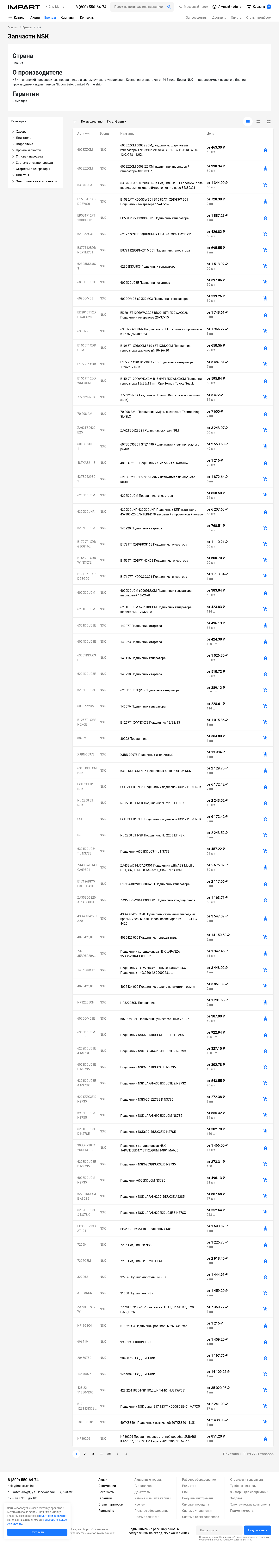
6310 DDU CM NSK (87, 770)
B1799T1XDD (86, 364)
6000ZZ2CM (86, 706)
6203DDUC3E (86, 690)
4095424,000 (86, 986)
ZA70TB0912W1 (86, 1309)
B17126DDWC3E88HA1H (86, 884)
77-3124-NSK (86, 397)
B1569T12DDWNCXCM (86, 381)
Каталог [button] (17, 17)
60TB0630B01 (86, 446)
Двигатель (142, 1492)
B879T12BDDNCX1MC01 (86, 250)
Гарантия (105, 1498)
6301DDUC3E (86, 625)
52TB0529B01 (86, 479)
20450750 (84, 1358)
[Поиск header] (142, 7)
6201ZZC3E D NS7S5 (86, 1099)
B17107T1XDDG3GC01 (86, 576)
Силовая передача (195, 1504)
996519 (82, 1342)
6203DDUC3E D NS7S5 (86, 1164)
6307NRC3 (84, 185)
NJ (79, 835)
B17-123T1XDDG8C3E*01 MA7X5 (86, 1406)
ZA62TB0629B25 (86, 430)
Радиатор (189, 1486)
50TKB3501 (85, 1422)
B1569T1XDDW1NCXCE (86, 560)
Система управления (197, 1511)
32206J (82, 1277)
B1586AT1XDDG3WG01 (86, 201)
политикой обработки (53, 1515)
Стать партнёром (258, 17)
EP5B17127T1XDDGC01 (86, 218)
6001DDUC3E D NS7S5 (86, 1067)
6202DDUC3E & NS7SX (86, 1051)
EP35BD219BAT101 (86, 1228)
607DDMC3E (86, 1018)
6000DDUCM (86, 592)
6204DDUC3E (86, 674)
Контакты (87, 17)
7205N (81, 1244)
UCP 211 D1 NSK (85, 786)
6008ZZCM (85, 168)
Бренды (50, 17)
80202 (81, 738)
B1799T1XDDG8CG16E (86, 544)
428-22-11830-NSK (85, 1390)
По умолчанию (91, 121)
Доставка (219, 17)
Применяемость (242, 1511)
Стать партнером (110, 1504)
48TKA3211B (86, 463)
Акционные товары (148, 1479)
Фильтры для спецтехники (249, 1492)
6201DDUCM (86, 609)
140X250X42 (86, 970)
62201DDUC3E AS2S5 (86, 1196)
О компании (107, 1486)
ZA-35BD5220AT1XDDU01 (86, 953)
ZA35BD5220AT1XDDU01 (86, 900)
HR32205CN (85, 1002)
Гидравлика (143, 1486)
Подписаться (257, 1530)
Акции (35, 17)
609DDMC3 (85, 298)
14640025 (84, 1374)
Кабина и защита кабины (152, 1498)
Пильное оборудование (151, 1511)
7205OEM (84, 1261)
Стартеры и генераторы (247, 1479)
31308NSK (84, 1293)
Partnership (106, 1511)
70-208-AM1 (85, 414)
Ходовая (236, 1498)
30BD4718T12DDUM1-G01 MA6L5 (86, 1148)
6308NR (82, 331)
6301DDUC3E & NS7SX (86, 1083)
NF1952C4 (84, 1325)
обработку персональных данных (232, 1539)
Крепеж (139, 1504)
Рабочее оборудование (199, 1479)
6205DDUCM (86, 495)
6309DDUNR (86, 511)
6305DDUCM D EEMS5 (87, 1034)
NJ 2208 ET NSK (85, 803)
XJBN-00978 (86, 754)
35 (109, 1454)
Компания (68, 17)
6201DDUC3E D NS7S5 (86, 1131)
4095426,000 (86, 937)
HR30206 (83, 1438)
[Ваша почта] (219, 1530)
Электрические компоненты (250, 1504)
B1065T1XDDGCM (86, 348)
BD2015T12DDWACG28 (86, 315)
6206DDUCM (86, 528)
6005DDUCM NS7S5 (86, 1180)
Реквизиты (106, 1492)
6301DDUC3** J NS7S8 (86, 851)
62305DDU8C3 (86, 266)
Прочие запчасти (146, 1517)
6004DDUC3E (86, 641)
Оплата (236, 17)
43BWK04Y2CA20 (86, 918)
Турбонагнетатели (243, 1486)
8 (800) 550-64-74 (23, 1479)
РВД (185, 1492)
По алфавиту (116, 121)
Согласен (37, 1532)
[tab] (248, 121)
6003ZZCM (85, 149)
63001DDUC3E (86, 658)
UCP (80, 819)
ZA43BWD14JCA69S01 (87, 867)
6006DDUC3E (86, 282)
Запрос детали (197, 17)
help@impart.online (21, 1486)
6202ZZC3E (85, 234)
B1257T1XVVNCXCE (86, 722)
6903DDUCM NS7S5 (86, 1115)
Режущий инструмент (197, 1498)
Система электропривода (200, 1517)
